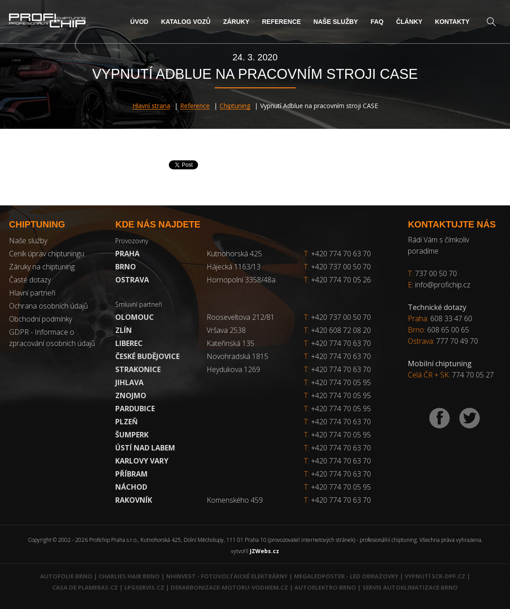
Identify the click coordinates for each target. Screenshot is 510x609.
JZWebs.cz (264, 551)
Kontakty (452, 21)
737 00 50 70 (436, 273)
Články (409, 21)
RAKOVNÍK (133, 500)
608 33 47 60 (451, 318)
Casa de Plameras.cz (85, 587)
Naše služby (335, 21)
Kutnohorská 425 (234, 254)
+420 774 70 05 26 (337, 280)
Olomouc (134, 317)
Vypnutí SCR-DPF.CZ (435, 576)
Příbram (131, 474)
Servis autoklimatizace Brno (410, 587)
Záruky (236, 21)
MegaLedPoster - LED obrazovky (346, 576)
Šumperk (132, 435)
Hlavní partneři (32, 293)
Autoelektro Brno (325, 587)
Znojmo (130, 395)
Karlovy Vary (141, 461)
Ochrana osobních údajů (48, 306)
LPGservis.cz (144, 587)
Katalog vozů (186, 21)
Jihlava (129, 382)
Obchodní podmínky (40, 319)
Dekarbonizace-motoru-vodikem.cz (229, 587)
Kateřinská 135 (230, 343)
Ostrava (132, 280)
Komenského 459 (235, 500)
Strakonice (138, 369)
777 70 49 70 (457, 341)
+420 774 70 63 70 (337, 254)
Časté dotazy (30, 280)
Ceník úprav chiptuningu (46, 254)
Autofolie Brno (66, 576)
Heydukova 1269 (233, 369)
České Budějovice (147, 356)
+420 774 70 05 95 (341, 382)
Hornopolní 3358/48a (241, 280)
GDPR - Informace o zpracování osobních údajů (52, 337)
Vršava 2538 (226, 330)
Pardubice (135, 409)
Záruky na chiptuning (42, 267)
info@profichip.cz (442, 285)
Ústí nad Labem (145, 448)
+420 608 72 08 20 (341, 330)
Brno (125, 267)
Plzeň (126, 422)
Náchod (131, 487)
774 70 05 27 (473, 375)
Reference (281, 21)
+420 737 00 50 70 (337, 267)
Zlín (123, 330)
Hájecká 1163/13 (234, 267)
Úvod (139, 21)
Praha (127, 254)
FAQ (377, 21)
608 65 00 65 (448, 330)
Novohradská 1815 (237, 356)
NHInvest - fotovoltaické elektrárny (227, 576)
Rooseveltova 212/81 (241, 317)
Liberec (129, 343)
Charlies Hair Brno (129, 576)
